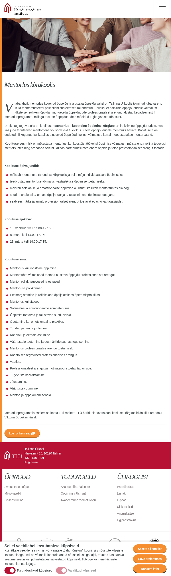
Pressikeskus (125, 487)
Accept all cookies (150, 549)
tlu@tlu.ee (31, 462)
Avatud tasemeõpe (16, 487)
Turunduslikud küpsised (35, 570)
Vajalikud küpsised (82, 570)
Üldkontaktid (125, 507)
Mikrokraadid (12, 493)
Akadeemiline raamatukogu (78, 500)
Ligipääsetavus (126, 520)
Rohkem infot (150, 569)
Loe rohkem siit (19, 433)
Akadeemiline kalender (75, 487)
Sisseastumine (13, 500)
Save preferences (150, 559)
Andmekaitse (125, 513)
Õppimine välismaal (73, 493)
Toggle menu (162, 9)
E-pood (121, 500)
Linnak (121, 493)
